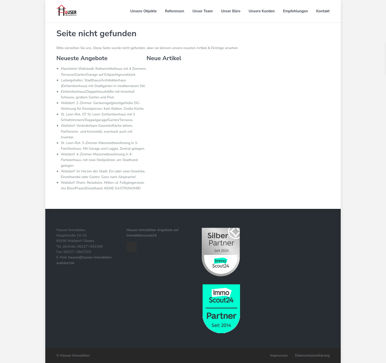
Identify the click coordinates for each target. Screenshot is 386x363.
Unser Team (203, 11)
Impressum (279, 355)
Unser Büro (231, 11)
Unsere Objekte (143, 11)
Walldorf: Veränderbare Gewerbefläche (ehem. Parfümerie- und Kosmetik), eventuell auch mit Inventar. (97, 131)
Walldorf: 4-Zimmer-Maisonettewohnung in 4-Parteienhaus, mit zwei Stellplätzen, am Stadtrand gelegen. (99, 160)
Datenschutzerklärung (312, 355)
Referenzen (174, 11)
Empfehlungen (295, 11)
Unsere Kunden (262, 11)
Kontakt (323, 11)
